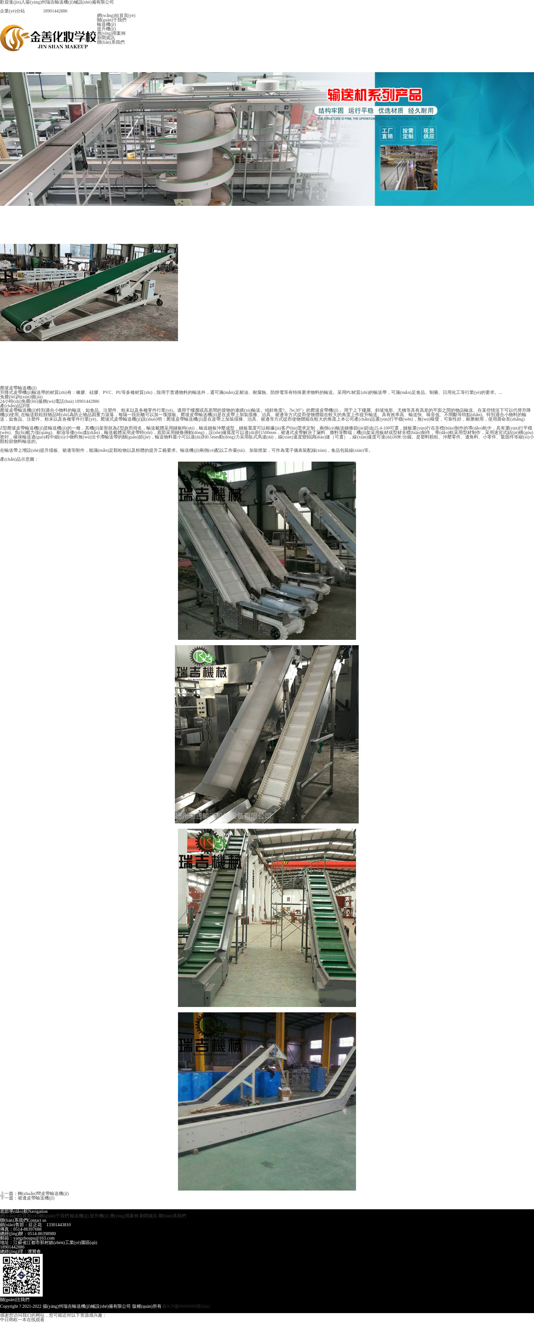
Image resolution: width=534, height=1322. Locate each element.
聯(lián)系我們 (111, 42)
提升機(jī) (106, 28)
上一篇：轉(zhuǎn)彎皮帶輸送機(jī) (34, 1193)
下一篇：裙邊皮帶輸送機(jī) (27, 1197)
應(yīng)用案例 (111, 33)
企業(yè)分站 (12, 10)
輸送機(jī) (106, 24)
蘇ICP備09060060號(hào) (186, 1306)
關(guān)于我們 (111, 19)
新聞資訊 (106, 37)
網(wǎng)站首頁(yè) (116, 15)
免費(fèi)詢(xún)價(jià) (21, 396)
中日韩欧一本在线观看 (22, 1319)
